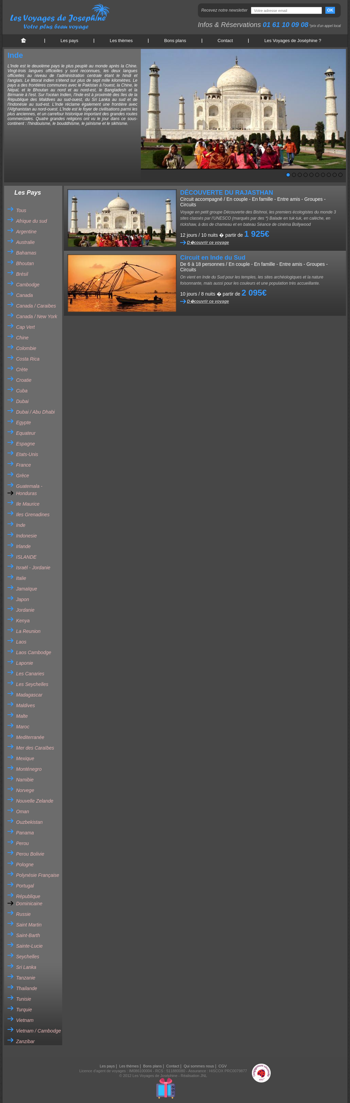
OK (330, 10)
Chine (22, 337)
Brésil (22, 274)
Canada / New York (36, 316)
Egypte (23, 422)
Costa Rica (27, 359)
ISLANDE (26, 557)
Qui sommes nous (199, 1066)
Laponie (24, 663)
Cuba (21, 390)
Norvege (25, 790)
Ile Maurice (27, 504)
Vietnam (24, 1020)
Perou (22, 843)
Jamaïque (26, 589)
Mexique (25, 758)
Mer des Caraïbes (35, 748)
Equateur (26, 433)
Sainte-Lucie (29, 946)
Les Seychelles (32, 684)
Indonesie (26, 535)
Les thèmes (121, 40)
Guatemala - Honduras (29, 489)
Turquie (24, 1009)
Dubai (22, 401)
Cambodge (28, 284)
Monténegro (29, 769)
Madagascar (29, 695)
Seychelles (27, 956)
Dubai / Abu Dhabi (35, 412)
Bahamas (26, 253)
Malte (22, 716)
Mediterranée (30, 737)
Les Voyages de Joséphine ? (292, 40)
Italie (21, 578)
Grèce (22, 475)
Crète (22, 369)
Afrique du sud (31, 221)
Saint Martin (29, 924)
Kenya (23, 620)
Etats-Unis (27, 454)
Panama (25, 832)
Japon (22, 599)
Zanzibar (25, 1041)
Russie (23, 914)
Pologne (24, 864)
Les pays (69, 40)
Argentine (26, 231)
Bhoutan (25, 263)
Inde (20, 525)
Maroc (22, 726)
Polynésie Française (37, 875)
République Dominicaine (29, 900)
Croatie (23, 380)
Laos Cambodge (33, 652)
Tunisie (23, 999)
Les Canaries (30, 673)
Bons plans (175, 40)
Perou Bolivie (30, 854)
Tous (21, 210)
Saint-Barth (28, 935)
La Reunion (28, 631)
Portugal (25, 885)
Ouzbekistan (29, 822)
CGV (222, 1066)
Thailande (26, 988)
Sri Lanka (26, 967)
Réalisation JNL (194, 1076)
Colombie (26, 348)
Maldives (25, 705)
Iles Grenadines (33, 514)
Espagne (25, 443)
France (23, 465)
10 (340, 175)
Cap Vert (25, 327)
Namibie (24, 779)
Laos (21, 642)
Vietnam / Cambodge (38, 1031)
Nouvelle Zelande (34, 801)
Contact (225, 40)
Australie (25, 242)
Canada (24, 295)
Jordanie (25, 610)
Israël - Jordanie (33, 567)
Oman (22, 811)
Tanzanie (25, 978)
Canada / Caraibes (36, 306)
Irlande (23, 546)
